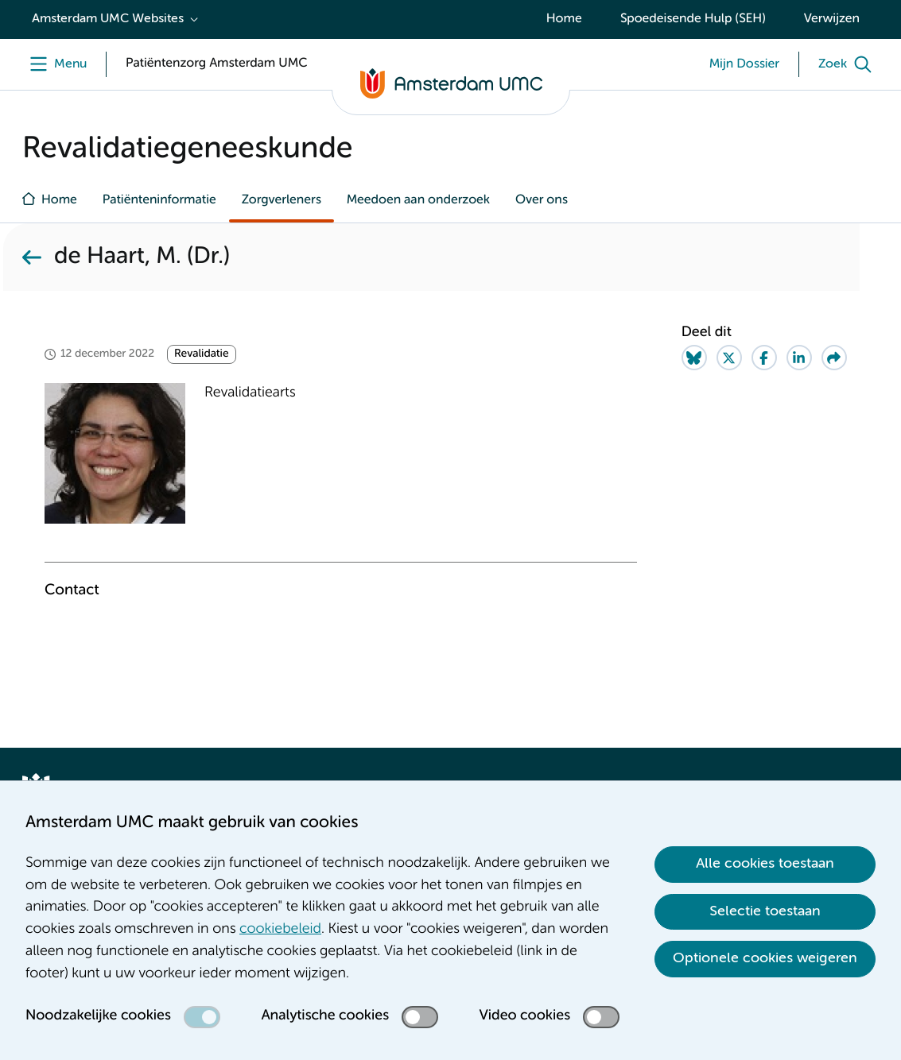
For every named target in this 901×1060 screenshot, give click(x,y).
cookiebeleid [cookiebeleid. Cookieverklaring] (280, 930)
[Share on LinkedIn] (799, 357)
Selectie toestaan (765, 911)
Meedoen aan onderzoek (418, 200)
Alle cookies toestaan (765, 864)
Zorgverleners (281, 200)
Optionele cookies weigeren (765, 958)
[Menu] (54, 64)
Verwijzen (832, 19)
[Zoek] (848, 64)
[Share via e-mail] (834, 357)
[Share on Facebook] (764, 357)
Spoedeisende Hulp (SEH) (693, 19)
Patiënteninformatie (159, 200)
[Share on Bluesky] (694, 357)
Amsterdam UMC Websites (108, 19)
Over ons (541, 200)
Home (564, 19)
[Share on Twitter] (729, 357)
